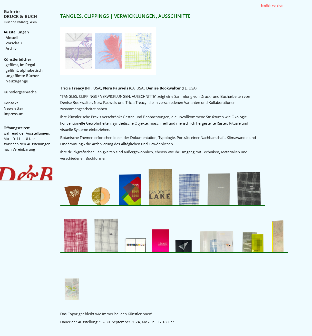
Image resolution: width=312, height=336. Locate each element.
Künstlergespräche (20, 91)
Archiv (11, 48)
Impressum (13, 113)
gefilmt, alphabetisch (24, 70)
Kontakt (11, 102)
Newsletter (13, 108)
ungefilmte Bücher (22, 75)
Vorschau (14, 42)
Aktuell (12, 37)
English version (272, 5)
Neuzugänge (17, 81)
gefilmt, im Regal (20, 64)
